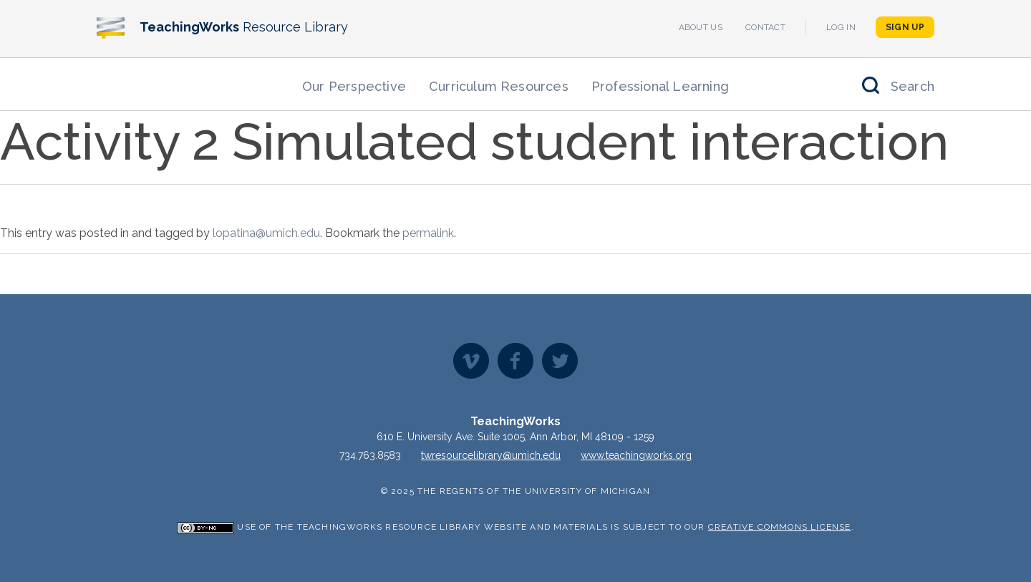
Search (912, 86)
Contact (765, 27)
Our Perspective (354, 86)
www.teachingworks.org (636, 455)
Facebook (515, 361)
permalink (428, 233)
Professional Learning (660, 86)
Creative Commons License (779, 527)
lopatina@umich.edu (266, 233)
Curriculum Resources (498, 86)
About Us (700, 27)
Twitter (560, 361)
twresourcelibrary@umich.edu (491, 455)
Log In (841, 27)
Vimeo (471, 361)
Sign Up (905, 27)
